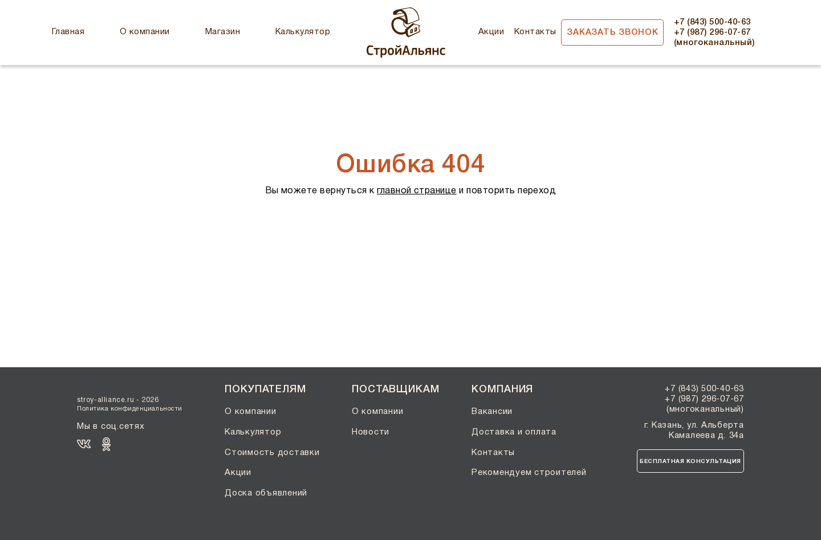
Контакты (535, 32)
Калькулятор (302, 32)
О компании (145, 32)
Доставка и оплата (514, 432)
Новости (370, 432)
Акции (491, 32)
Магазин (222, 32)
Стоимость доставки (272, 453)
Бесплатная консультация (690, 461)
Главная (68, 32)
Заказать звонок (612, 32)
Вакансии (492, 412)
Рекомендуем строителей (529, 473)
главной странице (417, 191)
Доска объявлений (266, 493)
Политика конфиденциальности (129, 409)
